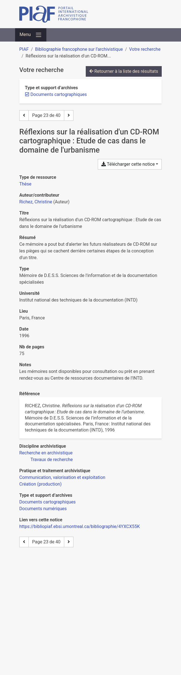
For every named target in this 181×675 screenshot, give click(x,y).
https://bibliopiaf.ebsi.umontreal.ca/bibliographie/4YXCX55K (79, 526)
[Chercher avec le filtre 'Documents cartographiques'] (47, 502)
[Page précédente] (24, 115)
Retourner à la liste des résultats (123, 71)
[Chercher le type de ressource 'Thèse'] (25, 184)
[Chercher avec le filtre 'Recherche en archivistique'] (46, 452)
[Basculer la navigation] (30, 35)
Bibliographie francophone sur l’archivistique (79, 49)
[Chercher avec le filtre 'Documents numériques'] (43, 508)
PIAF (24, 49)
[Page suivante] (68, 115)
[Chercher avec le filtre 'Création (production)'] (40, 484)
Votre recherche (144, 49)
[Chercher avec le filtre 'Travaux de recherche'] (51, 459)
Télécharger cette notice (128, 164)
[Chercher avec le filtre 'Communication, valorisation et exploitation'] (62, 477)
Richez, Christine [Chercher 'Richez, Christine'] (35, 201)
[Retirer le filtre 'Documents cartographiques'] (58, 94)
